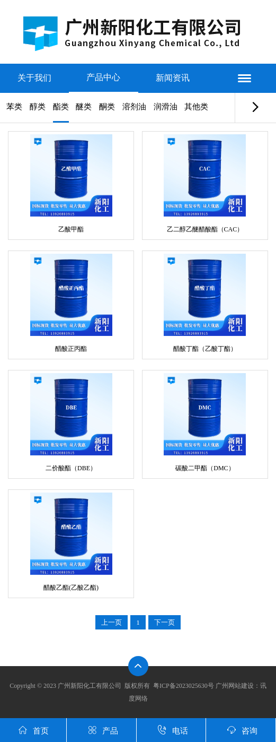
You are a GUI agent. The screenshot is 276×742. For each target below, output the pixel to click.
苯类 (14, 106)
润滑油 (165, 106)
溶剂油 (134, 106)
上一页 (111, 622)
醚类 (84, 106)
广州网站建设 (235, 685)
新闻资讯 (173, 77)
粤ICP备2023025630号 (183, 685)
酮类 (107, 106)
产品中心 (103, 77)
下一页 (164, 622)
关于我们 (34, 77)
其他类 (196, 106)
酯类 (61, 106)
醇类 (38, 106)
